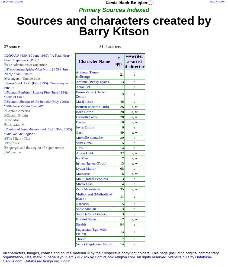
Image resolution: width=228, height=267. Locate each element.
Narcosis (82, 204)
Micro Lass (84, 184)
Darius (81, 122)
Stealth (81, 224)
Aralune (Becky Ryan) (92, 82)
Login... (67, 261)
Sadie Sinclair (86, 209)
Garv (79, 132)
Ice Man (82, 158)
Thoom (81, 239)
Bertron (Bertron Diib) (92, 107)
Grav (79, 148)
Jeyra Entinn (85, 127)
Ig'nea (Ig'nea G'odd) (91, 163)
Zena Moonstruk (88, 189)
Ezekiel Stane (86, 219)
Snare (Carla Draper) (91, 214)
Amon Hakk (85, 153)
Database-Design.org (41, 261)
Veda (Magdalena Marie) (94, 244)
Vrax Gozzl (84, 143)
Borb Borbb (84, 112)
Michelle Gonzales (89, 138)
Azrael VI (83, 87)
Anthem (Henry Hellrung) (87, 74)
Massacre (83, 174)
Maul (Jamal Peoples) (92, 179)
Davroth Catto (86, 117)
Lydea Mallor (86, 168)
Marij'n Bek (84, 101)
